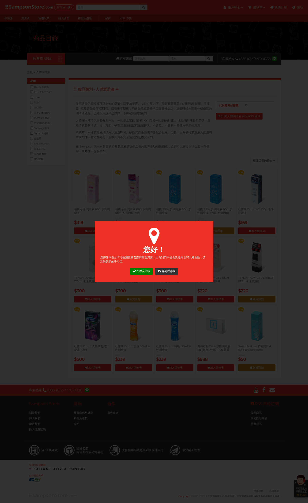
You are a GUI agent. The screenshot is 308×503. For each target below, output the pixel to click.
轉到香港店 (167, 271)
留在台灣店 (141, 271)
